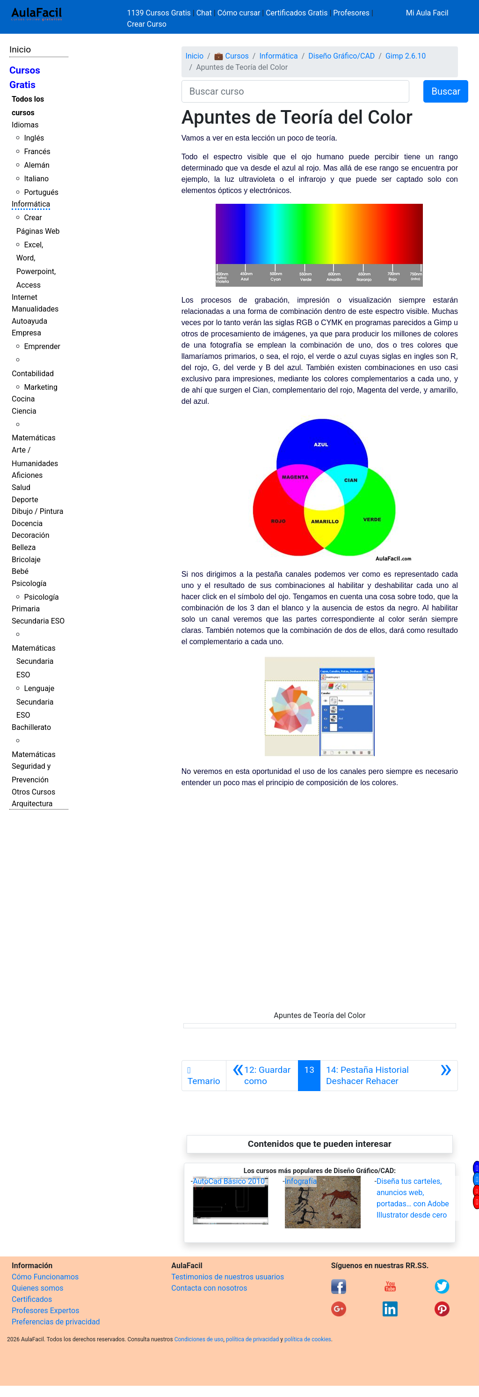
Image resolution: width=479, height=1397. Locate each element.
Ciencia (24, 411)
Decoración (31, 535)
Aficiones (27, 475)
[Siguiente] (389, 1075)
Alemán (36, 165)
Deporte (25, 499)
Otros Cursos (33, 792)
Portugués (41, 192)
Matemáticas (34, 437)
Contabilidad (33, 373)
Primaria (26, 608)
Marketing (40, 387)
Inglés (34, 138)
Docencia (27, 523)
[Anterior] (262, 1075)
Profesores (351, 12)
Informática (31, 204)
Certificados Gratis (296, 12)
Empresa (26, 332)
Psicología (29, 583)
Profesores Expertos (45, 1310)
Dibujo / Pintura (37, 511)
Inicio (20, 49)
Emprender (42, 346)
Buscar (445, 91)
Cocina (23, 398)
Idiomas (25, 124)
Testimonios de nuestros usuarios (227, 1276)
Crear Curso (147, 24)
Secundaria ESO (38, 621)
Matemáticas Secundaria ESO (34, 662)
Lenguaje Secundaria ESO (35, 702)
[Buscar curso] (295, 91)
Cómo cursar (239, 12)
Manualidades (35, 309)
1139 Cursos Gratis (160, 12)
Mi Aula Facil (427, 12)
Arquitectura (32, 803)
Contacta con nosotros (209, 1288)
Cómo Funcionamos (45, 1276)
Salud (21, 487)
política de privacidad (252, 1339)
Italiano (36, 178)
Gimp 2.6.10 (405, 56)
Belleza (24, 547)
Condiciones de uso (199, 1339)
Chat (204, 12)
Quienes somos (38, 1288)
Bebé (20, 571)
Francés (37, 151)
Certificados (32, 1299)
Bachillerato (31, 727)
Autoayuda (29, 321)
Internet (24, 297)
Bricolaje (26, 559)
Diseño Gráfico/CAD (341, 56)
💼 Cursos (231, 56)
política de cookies (307, 1339)
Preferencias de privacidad (56, 1321)
